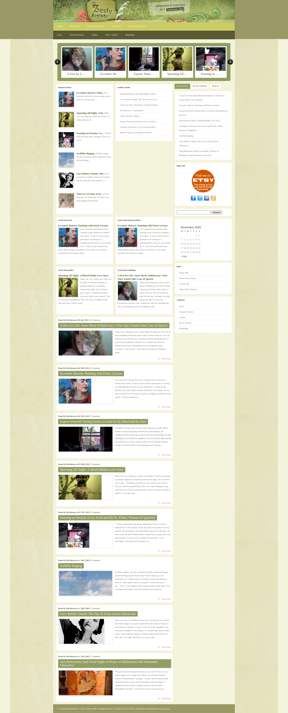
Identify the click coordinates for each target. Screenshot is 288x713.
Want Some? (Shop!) (137, 26)
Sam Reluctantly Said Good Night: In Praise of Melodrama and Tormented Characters (108, 663)
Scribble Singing (71, 566)
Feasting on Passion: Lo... (90, 133)
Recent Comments (200, 86)
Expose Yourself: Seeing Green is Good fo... (138, 121)
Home (59, 26)
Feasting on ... (209, 74)
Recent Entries (182, 86)
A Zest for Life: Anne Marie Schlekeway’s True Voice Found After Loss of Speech (114, 325)
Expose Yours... (143, 74)
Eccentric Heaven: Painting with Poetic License (83, 225)
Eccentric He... (109, 74)
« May (184, 256)
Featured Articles (76, 35)
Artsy (59, 35)
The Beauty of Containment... (132, 110)
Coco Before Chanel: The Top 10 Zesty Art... (139, 99)
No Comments (95, 320)
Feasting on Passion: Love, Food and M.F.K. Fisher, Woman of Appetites (107, 517)
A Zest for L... (75, 74)
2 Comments (95, 464)
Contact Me (116, 26)
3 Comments (95, 416)
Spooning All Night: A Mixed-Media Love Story (83, 275)
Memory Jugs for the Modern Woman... (136, 132)
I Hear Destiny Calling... (130, 116)
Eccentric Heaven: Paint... (90, 92)
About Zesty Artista (95, 26)
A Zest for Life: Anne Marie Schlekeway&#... (139, 105)
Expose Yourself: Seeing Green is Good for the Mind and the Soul (103, 421)
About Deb (74, 26)
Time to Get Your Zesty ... (90, 193)
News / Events (112, 35)
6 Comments (95, 560)
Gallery (95, 35)
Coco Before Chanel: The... (90, 173)
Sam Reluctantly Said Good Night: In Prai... (138, 94)
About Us (215, 86)
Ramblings (129, 35)
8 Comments (95, 512)
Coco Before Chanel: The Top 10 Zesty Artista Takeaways (98, 614)
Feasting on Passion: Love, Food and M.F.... (138, 127)
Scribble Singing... (86, 153)
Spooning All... (176, 74)
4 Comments (95, 368)
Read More (166, 359)
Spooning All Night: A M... (90, 113)
